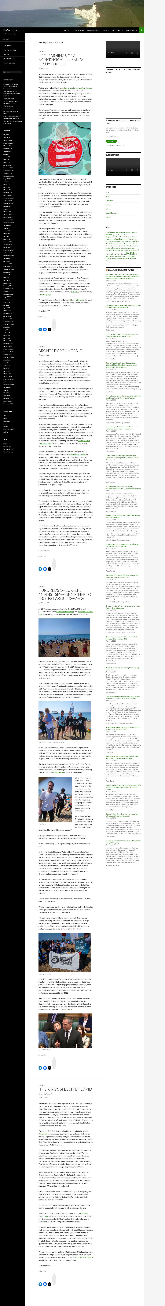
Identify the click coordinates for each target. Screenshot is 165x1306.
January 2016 (7, 346)
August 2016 (7, 327)
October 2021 (7, 201)
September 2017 (8, 294)
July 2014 (6, 390)
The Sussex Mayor (9, 98)
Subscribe (111, 141)
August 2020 (7, 225)
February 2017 (7, 313)
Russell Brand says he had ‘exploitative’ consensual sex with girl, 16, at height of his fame (123, 488)
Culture (106, 30)
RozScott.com (10, 30)
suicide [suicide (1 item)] (134, 258)
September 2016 (8, 324)
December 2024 (8, 143)
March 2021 (7, 212)
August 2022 (7, 179)
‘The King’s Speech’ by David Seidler (65, 1091)
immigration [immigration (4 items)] (110, 248)
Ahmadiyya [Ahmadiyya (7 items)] (114, 232)
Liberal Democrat (112, 213)
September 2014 (8, 385)
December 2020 (8, 217)
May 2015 (6, 368)
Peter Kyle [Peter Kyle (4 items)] (116, 254)
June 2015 (6, 365)
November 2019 (8, 250)
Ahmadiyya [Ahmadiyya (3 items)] (123, 232)
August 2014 (7, 387)
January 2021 (7, 214)
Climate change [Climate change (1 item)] (132, 239)
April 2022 (6, 187)
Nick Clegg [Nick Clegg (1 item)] (109, 254)
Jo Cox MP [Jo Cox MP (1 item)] (117, 248)
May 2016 (6, 335)
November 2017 (8, 288)
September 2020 (8, 223)
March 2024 (7, 146)
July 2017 (6, 299)
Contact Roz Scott (93, 30)
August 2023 (7, 151)
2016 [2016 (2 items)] (107, 232)
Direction (75, 292)
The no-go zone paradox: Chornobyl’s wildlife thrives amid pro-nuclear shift (122, 638)
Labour (108, 209)
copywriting (79, 30)
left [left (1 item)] (122, 248)
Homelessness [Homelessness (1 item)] (115, 246)
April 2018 (6, 280)
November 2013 (8, 404)
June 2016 (6, 332)
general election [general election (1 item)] (123, 243)
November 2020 (8, 220)
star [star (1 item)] (131, 258)
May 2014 (6, 393)
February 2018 (7, 286)
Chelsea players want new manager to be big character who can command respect (122, 335)
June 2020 (6, 231)
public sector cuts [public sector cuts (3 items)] (121, 256)
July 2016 (6, 330)
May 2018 (6, 277)
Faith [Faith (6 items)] (108, 243)
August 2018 (7, 272)
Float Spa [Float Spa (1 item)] (113, 243)
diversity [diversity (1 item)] (118, 241)
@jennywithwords (77, 300)
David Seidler (43, 1134)
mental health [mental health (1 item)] (110, 250)
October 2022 (7, 173)
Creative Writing (117, 30)
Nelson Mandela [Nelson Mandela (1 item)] (131, 250)
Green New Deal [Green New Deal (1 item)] (133, 243)
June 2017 (6, 302)
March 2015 (7, 374)
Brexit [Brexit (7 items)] (108, 234)
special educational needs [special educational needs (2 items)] (121, 258)
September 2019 (8, 255)
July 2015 (6, 363)
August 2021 (7, 206)
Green (108, 205)
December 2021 (8, 195)
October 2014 (7, 382)
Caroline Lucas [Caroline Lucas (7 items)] (121, 239)
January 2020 (7, 245)
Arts (107, 192)
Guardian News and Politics (121, 270)
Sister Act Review (8, 109)
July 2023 (6, 154)
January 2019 (7, 264)
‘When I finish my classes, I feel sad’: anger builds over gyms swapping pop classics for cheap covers (123, 787)
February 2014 (7, 398)
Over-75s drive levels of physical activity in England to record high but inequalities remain (122, 457)
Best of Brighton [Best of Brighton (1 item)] (132, 232)
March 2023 (7, 162)
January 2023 (7, 165)
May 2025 (6, 135)
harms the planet (58, 772)
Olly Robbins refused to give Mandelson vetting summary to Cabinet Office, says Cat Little (123, 698)
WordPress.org (8, 452)
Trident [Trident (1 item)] (108, 261)
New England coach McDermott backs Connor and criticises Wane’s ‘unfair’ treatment (122, 757)
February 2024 (7, 148)
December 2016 (8, 319)
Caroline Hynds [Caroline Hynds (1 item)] (110, 239)
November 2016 (8, 321)
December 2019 (8, 247)
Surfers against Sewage (65, 611)
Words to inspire (131, 30)
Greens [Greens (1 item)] (108, 246)
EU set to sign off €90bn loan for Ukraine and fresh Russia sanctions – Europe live (122, 428)
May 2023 (6, 159)
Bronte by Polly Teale (60, 350)
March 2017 (7, 310)
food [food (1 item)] (117, 243)
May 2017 (6, 305)
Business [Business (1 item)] (134, 237)
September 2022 (8, 176)
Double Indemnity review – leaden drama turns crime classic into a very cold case (122, 815)
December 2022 (8, 168)
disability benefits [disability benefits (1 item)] (111, 241)
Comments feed (8, 449)
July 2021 (6, 209)
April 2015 (6, 371)
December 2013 (8, 401)
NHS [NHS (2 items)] (137, 250)
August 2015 (7, 360)
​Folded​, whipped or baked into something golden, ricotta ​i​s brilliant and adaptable (123, 306)
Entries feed (7, 446)
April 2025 (6, 137)
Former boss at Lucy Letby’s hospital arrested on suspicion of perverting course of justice (123, 397)
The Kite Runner (8, 106)
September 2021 (8, 203)
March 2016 (7, 341)
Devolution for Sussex (10, 89)
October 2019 (7, 253)
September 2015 (8, 357)
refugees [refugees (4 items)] (131, 256)
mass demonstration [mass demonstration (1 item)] (129, 248)
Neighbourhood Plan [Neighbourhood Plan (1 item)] (120, 250)
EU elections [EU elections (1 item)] (125, 241)
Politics (66, 30)
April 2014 (6, 396)
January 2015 (7, 376)
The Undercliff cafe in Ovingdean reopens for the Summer (11, 94)
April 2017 (6, 308)
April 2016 (6, 338)
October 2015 (7, 354)
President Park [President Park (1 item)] (110, 256)
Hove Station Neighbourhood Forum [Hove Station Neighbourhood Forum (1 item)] (129, 246)
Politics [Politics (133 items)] (131, 253)
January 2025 (7, 140)
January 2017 (7, 316)
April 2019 (6, 261)
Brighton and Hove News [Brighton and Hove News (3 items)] (115, 237)
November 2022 (8, 170)
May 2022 (6, 184)
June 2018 (6, 275)
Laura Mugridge (44, 294)
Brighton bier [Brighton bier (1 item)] (128, 237)
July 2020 (6, 228)
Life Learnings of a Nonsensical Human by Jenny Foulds (61, 59)
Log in (5, 444)
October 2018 (7, 266)
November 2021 (8, 198)
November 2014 (8, 379)
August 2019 (7, 258)
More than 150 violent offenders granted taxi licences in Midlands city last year (122, 576)
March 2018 (7, 283)
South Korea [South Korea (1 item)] (109, 258)
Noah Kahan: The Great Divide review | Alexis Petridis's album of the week (122, 545)
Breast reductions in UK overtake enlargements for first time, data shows (123, 607)
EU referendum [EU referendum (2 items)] (134, 241)
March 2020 (7, 239)
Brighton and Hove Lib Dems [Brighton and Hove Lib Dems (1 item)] (119, 235)
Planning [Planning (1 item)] (123, 254)
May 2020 (6, 234)
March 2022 (7, 190)
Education (109, 201)
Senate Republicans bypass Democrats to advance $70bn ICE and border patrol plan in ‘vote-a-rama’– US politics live (121, 365)
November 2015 (8, 352)
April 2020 (6, 236)
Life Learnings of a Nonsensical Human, (76, 88)
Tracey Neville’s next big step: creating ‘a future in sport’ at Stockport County (123, 728)
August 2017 (7, 297)
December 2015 (8, 349)
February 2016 (7, 343)
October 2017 (7, 291)
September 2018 (8, 269)
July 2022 (6, 181)
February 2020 (7, 242)
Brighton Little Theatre (84, 1257)
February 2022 (7, 192)
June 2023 (6, 157)
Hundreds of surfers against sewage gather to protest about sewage (64, 594)
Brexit (108, 196)
